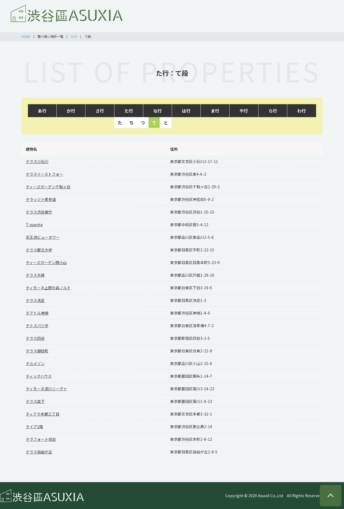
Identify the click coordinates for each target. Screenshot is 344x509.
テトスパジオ (37, 325)
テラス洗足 (35, 300)
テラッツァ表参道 (41, 199)
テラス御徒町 (37, 350)
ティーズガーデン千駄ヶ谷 (48, 186)
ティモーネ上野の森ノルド (48, 287)
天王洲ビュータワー (43, 237)
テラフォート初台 (41, 439)
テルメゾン (35, 363)
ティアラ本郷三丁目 (42, 414)
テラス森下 (35, 401)
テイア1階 (34, 426)
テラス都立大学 (39, 249)
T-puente (34, 224)
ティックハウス (39, 376)
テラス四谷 (35, 338)
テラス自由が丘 (39, 451)
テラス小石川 (37, 161)
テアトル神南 (37, 313)
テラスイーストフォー (44, 174)
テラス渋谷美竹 (39, 212)
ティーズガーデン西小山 (46, 262)
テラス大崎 (35, 275)
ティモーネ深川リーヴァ (46, 388)
